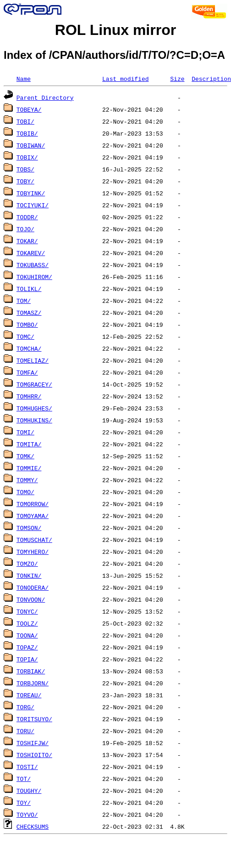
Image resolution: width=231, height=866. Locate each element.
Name (23, 78)
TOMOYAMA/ (32, 516)
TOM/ (23, 300)
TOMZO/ (27, 563)
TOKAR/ (27, 241)
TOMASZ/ (29, 312)
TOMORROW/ (32, 504)
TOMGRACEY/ (34, 384)
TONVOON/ (30, 599)
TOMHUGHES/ (34, 408)
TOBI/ (25, 121)
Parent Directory (45, 97)
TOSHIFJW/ (32, 743)
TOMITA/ (29, 444)
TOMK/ (25, 456)
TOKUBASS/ (32, 265)
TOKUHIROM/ (34, 277)
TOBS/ (25, 169)
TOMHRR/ (29, 396)
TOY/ (23, 802)
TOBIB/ (27, 133)
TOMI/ (25, 432)
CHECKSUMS (32, 826)
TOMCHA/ (29, 348)
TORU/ (25, 731)
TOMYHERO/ (32, 551)
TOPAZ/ (27, 647)
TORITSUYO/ (34, 719)
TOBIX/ (27, 157)
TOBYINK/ (30, 193)
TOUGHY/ (29, 790)
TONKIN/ (29, 575)
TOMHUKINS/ (34, 420)
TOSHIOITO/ (34, 755)
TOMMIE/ (29, 468)
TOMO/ (25, 492)
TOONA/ (27, 635)
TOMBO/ (27, 324)
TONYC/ (27, 611)
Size (177, 78)
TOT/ (23, 779)
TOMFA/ (27, 372)
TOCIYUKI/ (32, 205)
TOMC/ (25, 336)
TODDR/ (27, 217)
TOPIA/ (27, 659)
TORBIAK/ (30, 671)
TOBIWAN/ (30, 145)
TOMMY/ (27, 480)
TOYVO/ (27, 814)
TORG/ (25, 707)
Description (211, 78)
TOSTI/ (27, 767)
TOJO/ (25, 229)
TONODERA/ (32, 587)
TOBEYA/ (29, 109)
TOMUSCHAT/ (34, 540)
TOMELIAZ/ (32, 360)
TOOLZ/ (27, 623)
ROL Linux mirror (115, 30)
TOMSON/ (29, 528)
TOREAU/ (29, 695)
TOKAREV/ (30, 253)
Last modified (125, 78)
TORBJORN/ (32, 683)
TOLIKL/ (29, 289)
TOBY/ (25, 181)
